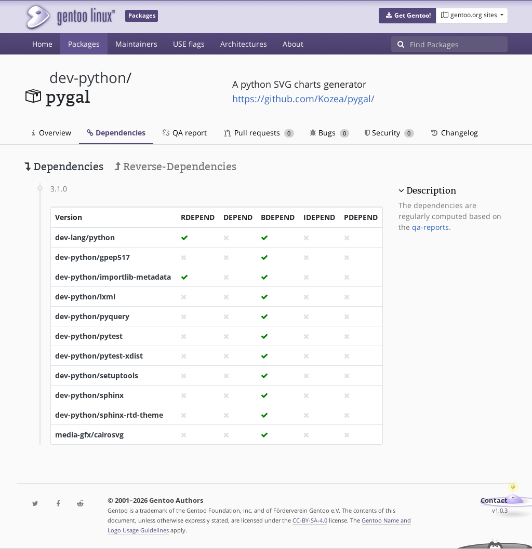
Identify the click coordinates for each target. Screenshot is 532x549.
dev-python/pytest (89, 336)
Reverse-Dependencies (175, 166)
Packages (84, 44)
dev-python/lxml (85, 296)
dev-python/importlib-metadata (113, 277)
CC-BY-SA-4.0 (309, 520)
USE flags (189, 44)
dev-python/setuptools (96, 375)
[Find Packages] (459, 44)
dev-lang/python (85, 237)
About (293, 44)
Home (42, 44)
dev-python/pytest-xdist (99, 356)
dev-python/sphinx (89, 395)
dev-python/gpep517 (92, 257)
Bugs (330, 133)
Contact (494, 500)
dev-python (87, 77)
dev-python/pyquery (92, 316)
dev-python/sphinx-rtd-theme (109, 415)
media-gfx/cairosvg (89, 435)
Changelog (454, 133)
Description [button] (431, 190)
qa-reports (430, 227)
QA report (184, 133)
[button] (407, 15)
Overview (51, 133)
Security (389, 133)
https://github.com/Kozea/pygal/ (303, 98)
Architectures (243, 44)
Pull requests (259, 133)
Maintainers (136, 44)
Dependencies (116, 133)
